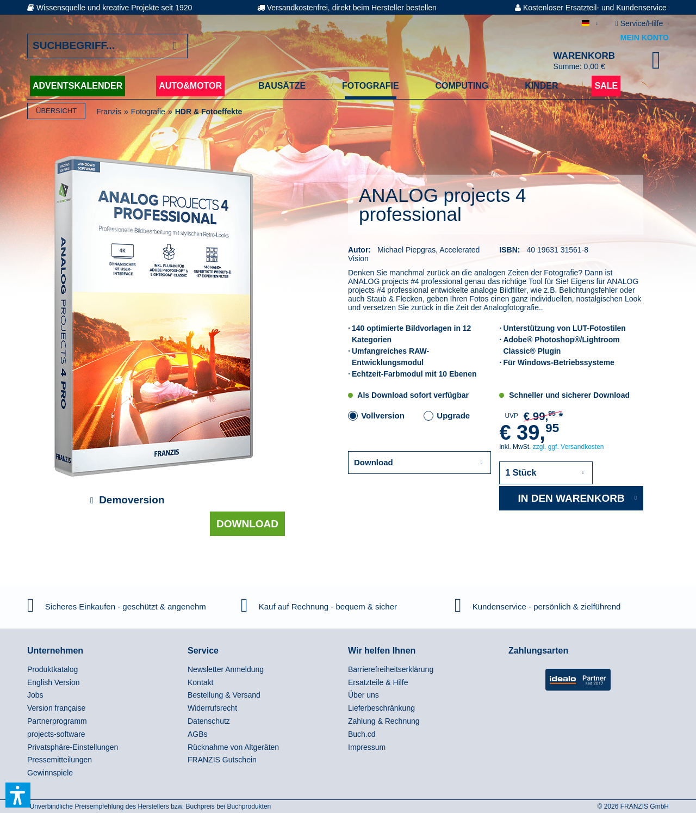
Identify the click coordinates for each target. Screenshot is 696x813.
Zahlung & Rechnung (384, 721)
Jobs (35, 695)
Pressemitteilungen (59, 759)
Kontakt (200, 682)
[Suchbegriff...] (107, 46)
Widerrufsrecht (212, 708)
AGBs (198, 734)
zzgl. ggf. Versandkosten (568, 447)
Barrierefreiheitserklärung (390, 669)
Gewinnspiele (50, 772)
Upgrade (453, 415)
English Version (53, 682)
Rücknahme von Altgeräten (233, 747)
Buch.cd (362, 734)
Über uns (363, 695)
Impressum (367, 747)
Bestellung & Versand (224, 695)
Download (247, 523)
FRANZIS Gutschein (222, 759)
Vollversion (383, 415)
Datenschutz (209, 721)
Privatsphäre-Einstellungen (72, 747)
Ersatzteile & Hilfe (378, 682)
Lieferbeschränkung (381, 708)
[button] (17, 795)
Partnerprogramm (57, 721)
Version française (56, 708)
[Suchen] (174, 46)
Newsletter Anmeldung (226, 669)
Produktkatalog (52, 669)
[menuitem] (104, 669)
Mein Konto (644, 37)
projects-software (56, 734)
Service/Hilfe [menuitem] (640, 23)
